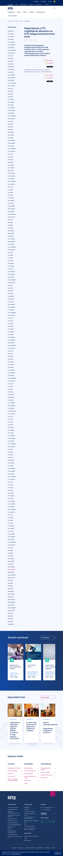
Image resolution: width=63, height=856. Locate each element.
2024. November (11, 77)
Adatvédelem (43, 1)
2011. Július (10, 515)
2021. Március (11, 198)
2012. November (11, 471)
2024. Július (10, 88)
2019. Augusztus (11, 249)
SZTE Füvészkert (27, 780)
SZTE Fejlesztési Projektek (29, 826)
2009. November (27, 21)
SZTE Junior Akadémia (28, 773)
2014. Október (11, 408)
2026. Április (10, 31)
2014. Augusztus (11, 413)
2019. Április (10, 260)
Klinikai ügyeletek (27, 840)
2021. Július (10, 187)
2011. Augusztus (11, 512)
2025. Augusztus (11, 53)
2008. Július (10, 613)
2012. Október (11, 474)
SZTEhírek (16, 21)
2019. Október (11, 244)
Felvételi (16, 4)
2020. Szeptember (12, 214)
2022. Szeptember (12, 148)
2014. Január (10, 433)
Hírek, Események (12, 15)
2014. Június (10, 419)
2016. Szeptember (12, 345)
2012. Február (11, 495)
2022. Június (10, 157)
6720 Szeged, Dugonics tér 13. (49, 807)
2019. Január (10, 269)
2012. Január (10, 498)
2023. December (11, 107)
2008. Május (10, 621)
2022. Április (10, 162)
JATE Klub (26, 783)
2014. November (11, 405)
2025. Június (10, 58)
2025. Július (10, 55)
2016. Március (11, 361)
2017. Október (11, 310)
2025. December (11, 42)
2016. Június (10, 353)
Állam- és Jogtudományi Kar (13, 807)
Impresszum (47, 847)
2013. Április (10, 457)
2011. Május (10, 520)
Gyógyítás (31, 12)
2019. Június (10, 255)
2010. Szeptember (12, 542)
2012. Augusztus (11, 479)
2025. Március (11, 66)
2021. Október (11, 178)
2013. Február (11, 463)
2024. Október (11, 80)
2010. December (11, 534)
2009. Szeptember (12, 575)
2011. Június (10, 517)
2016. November (11, 340)
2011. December (11, 501)
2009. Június (10, 583)
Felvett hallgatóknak (23, 4)
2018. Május (10, 290)
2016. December (11, 337)
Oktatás (19, 12)
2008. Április (10, 618)
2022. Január (10, 170)
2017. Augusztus (11, 315)
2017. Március (11, 329)
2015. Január (10, 400)
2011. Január (10, 531)
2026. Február (11, 36)
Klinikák (25, 838)
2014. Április (10, 424)
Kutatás (25, 12)
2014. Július (10, 416)
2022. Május (10, 159)
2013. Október (11, 441)
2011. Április (10, 523)
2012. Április (10, 490)
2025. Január (10, 72)
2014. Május (10, 422)
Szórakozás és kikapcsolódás (46, 775)
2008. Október (11, 605)
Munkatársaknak (38, 4)
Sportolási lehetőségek (45, 772)
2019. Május (10, 258)
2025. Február (11, 69)
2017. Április (10, 326)
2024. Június (10, 91)
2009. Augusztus (11, 577)
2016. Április (10, 359)
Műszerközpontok (41, 12)
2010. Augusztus (11, 545)
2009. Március (11, 591)
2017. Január (10, 334)
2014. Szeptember (12, 411)
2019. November (11, 241)
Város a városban (44, 777)
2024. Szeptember (12, 83)
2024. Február (11, 102)
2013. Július (10, 449)
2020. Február (11, 233)
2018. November (11, 274)
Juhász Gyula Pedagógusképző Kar (14, 824)
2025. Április (10, 64)
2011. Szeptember (12, 509)
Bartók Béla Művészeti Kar (13, 809)
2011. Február (11, 528)
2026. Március (11, 34)
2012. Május (10, 487)
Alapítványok (26, 807)
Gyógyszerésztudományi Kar (13, 822)
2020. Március (11, 230)
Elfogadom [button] (57, 853)
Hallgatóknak (31, 4)
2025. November (11, 44)
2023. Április (10, 129)
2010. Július (10, 547)
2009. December (11, 566)
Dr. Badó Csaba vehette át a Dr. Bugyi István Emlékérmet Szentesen (31, 726)
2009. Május (10, 586)
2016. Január (10, 367)
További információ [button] (16, 853)
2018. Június (10, 288)
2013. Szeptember (12, 443)
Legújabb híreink (13, 719)
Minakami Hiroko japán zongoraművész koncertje (15, 666)
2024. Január (10, 105)
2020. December (11, 206)
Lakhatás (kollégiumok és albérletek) (46, 768)
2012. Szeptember (12, 476)
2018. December (11, 271)
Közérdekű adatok (39, 847)
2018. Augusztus (11, 282)
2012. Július (10, 482)
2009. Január (10, 597)
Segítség (53, 847)
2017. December (11, 304)
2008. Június (10, 616)
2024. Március (11, 99)
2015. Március (11, 394)
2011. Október (11, 506)
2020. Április (10, 228)
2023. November (11, 110)
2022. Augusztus (11, 151)
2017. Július (10, 318)
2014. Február (11, 430)
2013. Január (10, 465)
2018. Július (10, 285)
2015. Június (10, 386)
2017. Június (10, 320)
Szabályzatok (26, 809)
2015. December (11, 370)
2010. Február (11, 561)
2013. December (11, 435)
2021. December (11, 173)
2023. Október (11, 113)
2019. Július (10, 252)
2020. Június (10, 222)
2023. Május (10, 126)
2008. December (11, 599)
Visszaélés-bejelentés (29, 847)
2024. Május (10, 94)
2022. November (11, 143)
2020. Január (10, 236)
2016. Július (10, 351)
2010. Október (11, 539)
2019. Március (11, 263)
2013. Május (10, 454)
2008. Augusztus (11, 610)
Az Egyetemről (11, 12)
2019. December (11, 238)
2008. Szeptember (12, 607)
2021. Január (10, 203)
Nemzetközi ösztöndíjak (12, 770)
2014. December (11, 402)
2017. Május (10, 323)
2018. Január (10, 301)
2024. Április (10, 96)
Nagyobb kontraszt (54, 1)
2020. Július (10, 219)
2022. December (11, 140)
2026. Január (10, 39)
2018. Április (10, 293)
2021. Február (11, 200)
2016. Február (11, 364)
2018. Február (11, 299)
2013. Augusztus (11, 446)
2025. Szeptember (12, 50)
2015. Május (10, 389)
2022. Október (11, 146)
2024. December (11, 75)
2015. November (11, 372)
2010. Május (10, 553)
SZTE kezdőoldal (10, 4)
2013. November (11, 438)
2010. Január (10, 564)
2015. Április (10, 392)
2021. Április (10, 195)
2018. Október (11, 277)
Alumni (46, 4)
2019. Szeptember (12, 247)
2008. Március (11, 624)
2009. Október (11, 572)
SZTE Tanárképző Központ (13, 834)
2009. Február (11, 594)
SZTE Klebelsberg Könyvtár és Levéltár (30, 777)
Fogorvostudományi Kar (12, 818)
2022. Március (11, 165)
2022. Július (10, 154)
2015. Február (11, 397)
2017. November (11, 307)
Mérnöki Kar (10, 828)
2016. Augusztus (11, 348)
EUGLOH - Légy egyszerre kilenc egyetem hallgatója (13, 779)
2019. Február (11, 266)
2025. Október (11, 47)
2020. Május (10, 225)
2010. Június (10, 550)
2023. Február (11, 135)
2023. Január (10, 137)
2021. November (11, 176)
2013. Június (10, 452)
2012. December (11, 468)
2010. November (11, 536)
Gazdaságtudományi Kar (12, 820)
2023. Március (11, 132)
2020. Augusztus (11, 217)
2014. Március (11, 427)
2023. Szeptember (12, 116)
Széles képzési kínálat (28, 768)
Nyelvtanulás (10, 773)
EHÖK (25, 824)
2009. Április (10, 588)
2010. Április (10, 556)
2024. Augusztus (11, 85)
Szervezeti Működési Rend (29, 811)
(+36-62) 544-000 (46, 809)
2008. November (11, 602)
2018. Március (11, 296)
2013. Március (11, 460)
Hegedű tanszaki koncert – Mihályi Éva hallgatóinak (50, 666)
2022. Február (11, 167)
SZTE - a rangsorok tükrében (29, 770)
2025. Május (10, 61)
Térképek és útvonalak (44, 814)
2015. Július (10, 383)
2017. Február (11, 331)
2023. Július (10, 121)
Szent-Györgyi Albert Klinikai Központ (31, 836)
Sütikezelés (14, 847)
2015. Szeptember (12, 378)
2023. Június (10, 124)
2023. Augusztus (11, 118)
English (50, 1)
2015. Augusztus (11, 381)
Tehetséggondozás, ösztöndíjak (14, 768)
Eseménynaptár (45, 637)
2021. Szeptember (12, 181)
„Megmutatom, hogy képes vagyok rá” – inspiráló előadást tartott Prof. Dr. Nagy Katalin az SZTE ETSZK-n (15, 730)
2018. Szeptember (12, 279)
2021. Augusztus (11, 184)
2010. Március (11, 558)
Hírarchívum (21, 21)
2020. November (11, 208)
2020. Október (11, 211)
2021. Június (10, 189)
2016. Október (11, 342)
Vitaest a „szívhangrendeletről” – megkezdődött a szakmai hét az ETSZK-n (50, 727)
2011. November (11, 504)
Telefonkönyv (36, 1)
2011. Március (11, 525)
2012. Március (11, 493)
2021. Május (10, 192)
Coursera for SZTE (11, 776)
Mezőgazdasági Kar (11, 826)
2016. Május (10, 356)
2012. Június (10, 484)
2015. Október (11, 375)
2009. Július (10, 580)
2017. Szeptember (12, 312)
